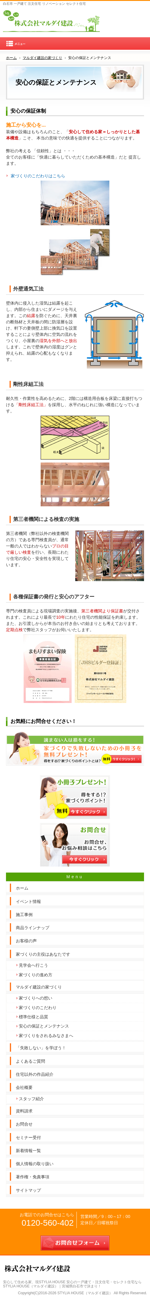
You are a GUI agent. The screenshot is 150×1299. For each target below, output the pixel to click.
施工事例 (24, 914)
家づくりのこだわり (37, 1007)
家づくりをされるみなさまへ (46, 1035)
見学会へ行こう (33, 965)
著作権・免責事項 (32, 1176)
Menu (75, 43)
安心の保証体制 (28, 111)
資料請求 (24, 1111)
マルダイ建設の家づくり (39, 987)
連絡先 (126, 18)
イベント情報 (28, 901)
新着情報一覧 (28, 1150)
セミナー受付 (28, 1137)
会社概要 (24, 1087)
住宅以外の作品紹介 (34, 1074)
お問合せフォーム (139, 18)
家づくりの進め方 (35, 974)
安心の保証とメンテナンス (44, 1026)
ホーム (22, 888)
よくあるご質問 (30, 1061)
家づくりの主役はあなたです (43, 954)
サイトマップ (28, 1190)
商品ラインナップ (32, 927)
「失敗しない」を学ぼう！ (41, 1047)
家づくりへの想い (35, 998)
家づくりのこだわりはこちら (38, 175)
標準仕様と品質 (33, 1016)
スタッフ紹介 (31, 1098)
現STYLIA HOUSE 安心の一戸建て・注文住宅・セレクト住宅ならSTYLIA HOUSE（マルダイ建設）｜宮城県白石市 (72, 1284)
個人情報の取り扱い (34, 1163)
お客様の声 (26, 940)
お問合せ (24, 1124)
